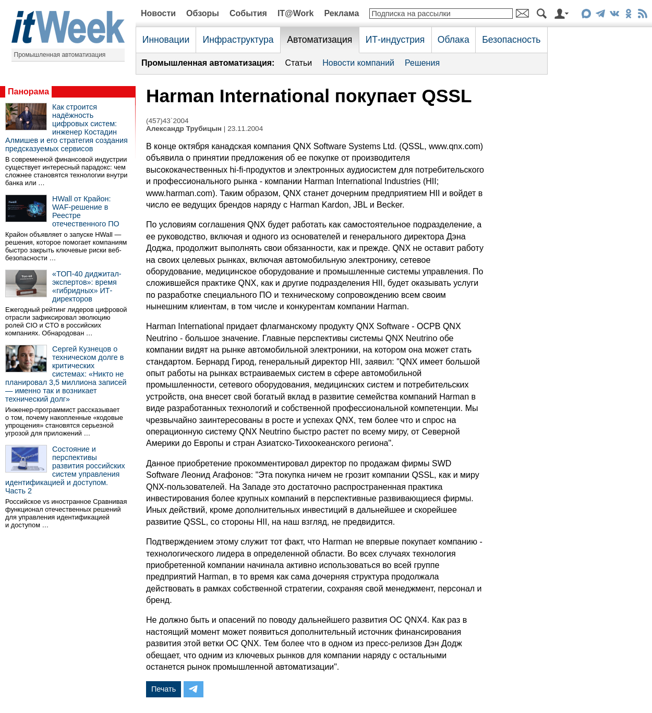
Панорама (28, 91)
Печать (163, 689)
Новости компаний (358, 62)
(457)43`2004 (167, 121)
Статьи (298, 62)
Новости (158, 13)
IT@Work (295, 13)
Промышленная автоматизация (60, 54)
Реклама (341, 13)
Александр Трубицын (184, 128)
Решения (422, 62)
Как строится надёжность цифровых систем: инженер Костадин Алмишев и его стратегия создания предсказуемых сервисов (66, 128)
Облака (453, 39)
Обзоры (202, 13)
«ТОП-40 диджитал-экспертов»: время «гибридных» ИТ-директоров (87, 286)
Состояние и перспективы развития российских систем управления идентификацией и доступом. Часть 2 (65, 470)
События (248, 13)
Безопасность (511, 39)
